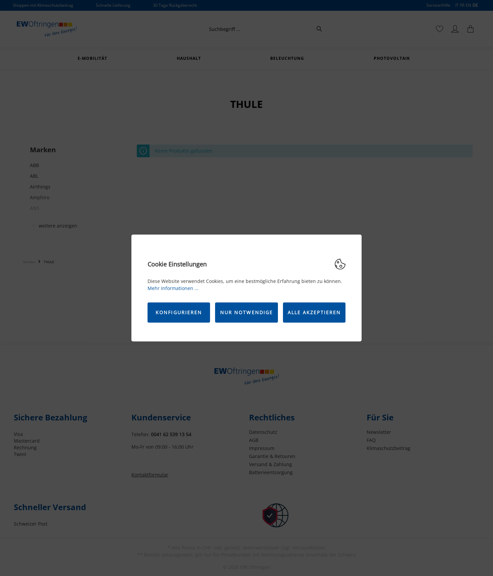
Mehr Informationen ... (173, 288)
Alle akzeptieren (314, 312)
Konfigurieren (179, 312)
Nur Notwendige (246, 312)
